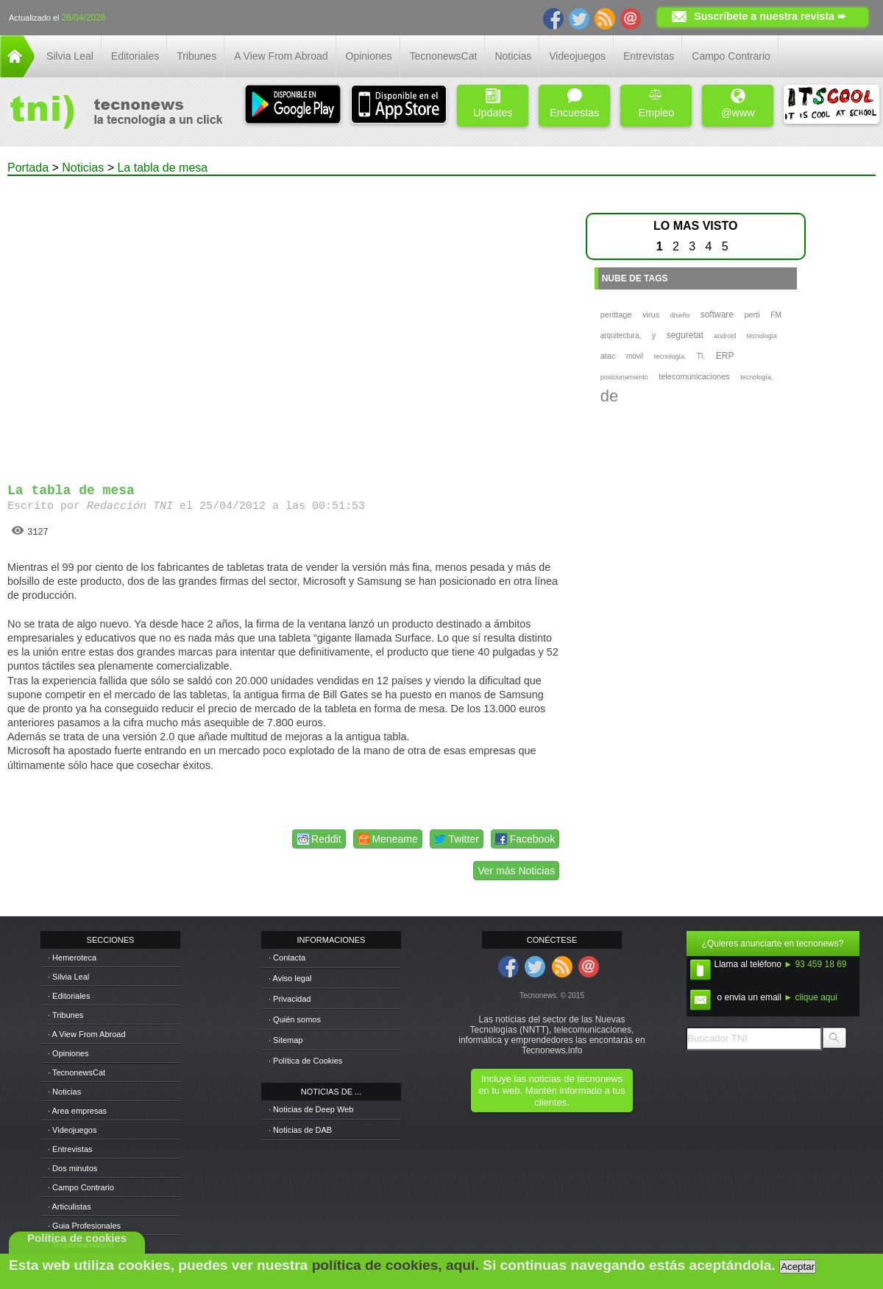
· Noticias (64, 1091)
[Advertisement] (147, 323)
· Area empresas (77, 1110)
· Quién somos (295, 1019)
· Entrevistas (70, 1149)
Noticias (512, 56)
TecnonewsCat (444, 56)
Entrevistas (648, 56)
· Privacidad (290, 998)
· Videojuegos (72, 1129)
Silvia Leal (69, 56)
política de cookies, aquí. (395, 1265)
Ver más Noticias (516, 871)
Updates (493, 103)
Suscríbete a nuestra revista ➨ (770, 16)
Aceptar (798, 1266)
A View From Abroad (280, 56)
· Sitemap (285, 1040)
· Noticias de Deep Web (311, 1109)
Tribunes (196, 56)
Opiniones (369, 56)
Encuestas (574, 103)
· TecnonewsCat (76, 1072)
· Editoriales (69, 995)
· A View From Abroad (87, 1034)
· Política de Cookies (305, 1060)
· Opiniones (68, 1053)
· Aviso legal (290, 978)
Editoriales (135, 56)
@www (738, 103)
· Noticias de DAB (300, 1129)
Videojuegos (577, 56)
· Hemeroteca (72, 957)
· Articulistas (69, 1206)
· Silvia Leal (68, 976)
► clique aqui (810, 997)
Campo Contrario (731, 56)
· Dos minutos (72, 1168)
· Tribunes (65, 1015)
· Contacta (287, 957)
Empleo (656, 103)
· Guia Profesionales (84, 1225)
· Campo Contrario (81, 1187)
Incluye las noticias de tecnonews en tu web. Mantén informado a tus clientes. (551, 1090)
